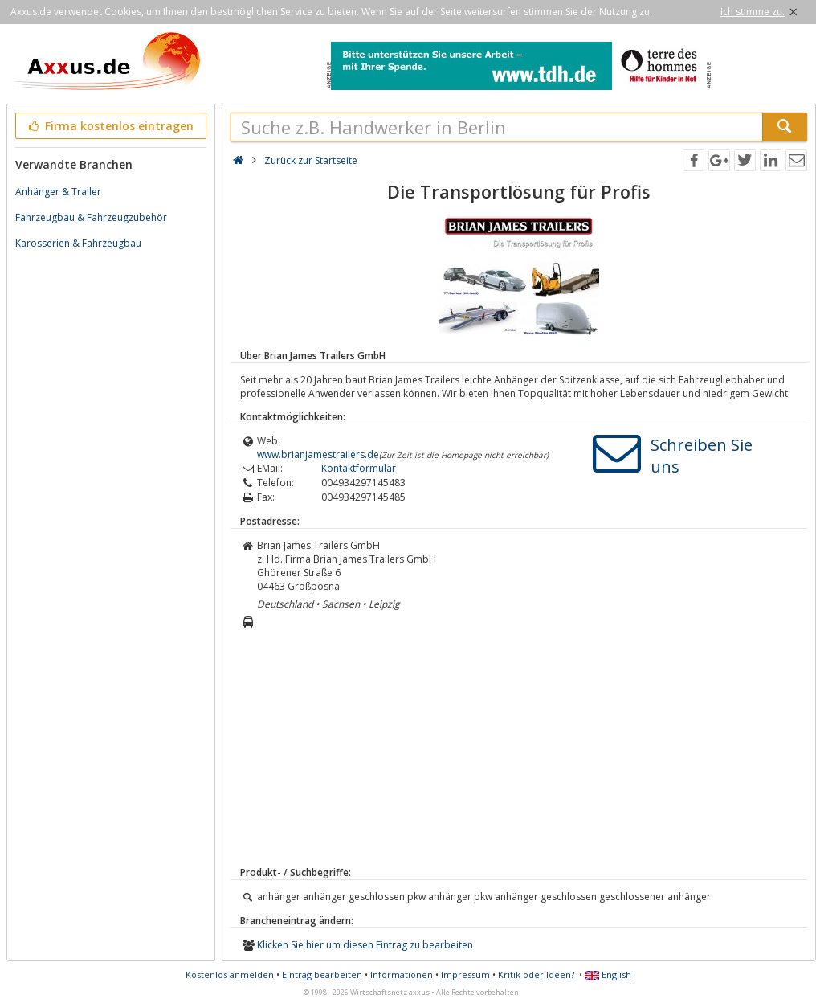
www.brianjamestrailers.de (318, 454)
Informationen (401, 974)
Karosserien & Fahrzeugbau (78, 243)
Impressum (465, 974)
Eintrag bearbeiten (322, 974)
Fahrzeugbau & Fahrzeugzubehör (91, 217)
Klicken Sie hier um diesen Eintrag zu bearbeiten (365, 945)
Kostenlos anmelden (230, 974)
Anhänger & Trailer (58, 192)
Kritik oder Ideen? (536, 974)
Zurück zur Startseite (310, 160)
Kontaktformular (358, 468)
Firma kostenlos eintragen (110, 125)
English (608, 974)
